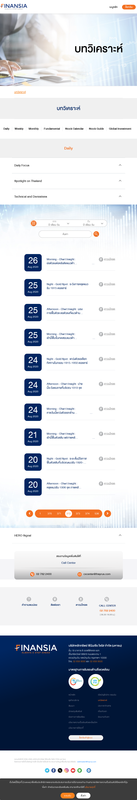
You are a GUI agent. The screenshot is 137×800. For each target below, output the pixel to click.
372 (68, 513)
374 (87, 513)
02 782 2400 (44, 574)
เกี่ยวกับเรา (102, 711)
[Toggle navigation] (114, 7)
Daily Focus (21, 165)
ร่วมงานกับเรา (103, 716)
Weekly (19, 128)
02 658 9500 (96, 661)
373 (78, 513)
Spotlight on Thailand (28, 181)
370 (50, 513)
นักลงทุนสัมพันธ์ (75, 711)
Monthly (34, 128)
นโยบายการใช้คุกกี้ (76, 728)
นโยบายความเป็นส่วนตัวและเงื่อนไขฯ (83, 722)
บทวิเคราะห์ (102, 700)
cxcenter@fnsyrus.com (97, 574)
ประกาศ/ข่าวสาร (104, 705)
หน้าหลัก (72, 694)
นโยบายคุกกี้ (90, 787)
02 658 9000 (79, 661)
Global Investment (120, 128)
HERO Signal (22, 535)
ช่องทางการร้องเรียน (77, 716)
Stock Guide (96, 128)
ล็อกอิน (129, 7)
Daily (6, 128)
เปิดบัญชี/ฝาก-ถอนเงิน (107, 694)
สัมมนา (71, 705)
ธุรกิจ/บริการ (74, 700)
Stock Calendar (74, 128)
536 (97, 513)
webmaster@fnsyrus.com (86, 761)
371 (59, 513)
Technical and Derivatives (30, 196)
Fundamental (52, 128)
